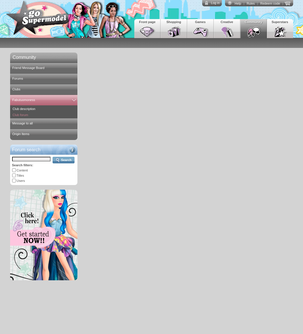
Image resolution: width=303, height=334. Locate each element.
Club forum (20, 115)
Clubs (16, 89)
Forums (17, 78)
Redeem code (270, 3)
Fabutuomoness (23, 100)
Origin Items (20, 134)
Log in (215, 3)
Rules (251, 3)
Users (21, 180)
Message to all (22, 123)
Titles (20, 175)
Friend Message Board (28, 68)
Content (22, 170)
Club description (24, 109)
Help (238, 3)
